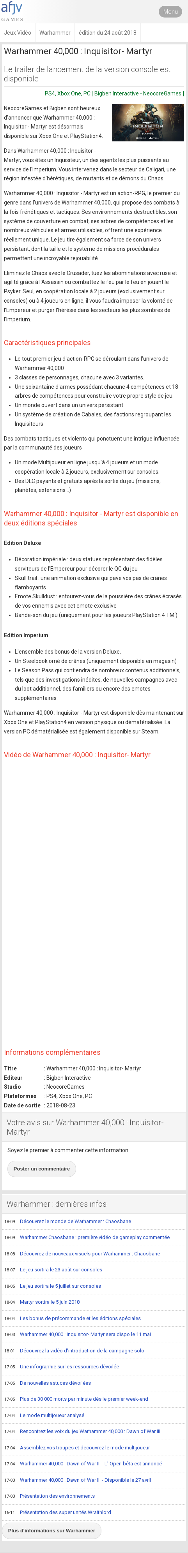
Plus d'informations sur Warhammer (51, 1531)
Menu (170, 11)
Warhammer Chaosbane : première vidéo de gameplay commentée (87, 1238)
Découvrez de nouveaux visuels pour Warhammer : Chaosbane (82, 1254)
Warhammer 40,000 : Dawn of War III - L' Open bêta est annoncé (83, 1464)
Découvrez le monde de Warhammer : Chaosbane (67, 1222)
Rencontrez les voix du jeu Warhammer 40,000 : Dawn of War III (82, 1432)
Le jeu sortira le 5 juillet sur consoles (52, 1286)
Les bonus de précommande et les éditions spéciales (72, 1319)
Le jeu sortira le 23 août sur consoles (53, 1270)
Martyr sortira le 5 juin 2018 (42, 1302)
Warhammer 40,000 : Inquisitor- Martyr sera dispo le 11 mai (77, 1335)
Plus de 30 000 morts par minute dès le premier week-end (76, 1399)
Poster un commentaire (42, 1169)
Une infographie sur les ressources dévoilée (61, 1367)
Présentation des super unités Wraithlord (57, 1513)
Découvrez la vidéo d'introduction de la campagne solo (74, 1351)
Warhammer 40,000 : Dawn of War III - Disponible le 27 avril (77, 1480)
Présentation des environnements (49, 1496)
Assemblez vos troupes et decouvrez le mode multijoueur (77, 1448)
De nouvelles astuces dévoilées (47, 1383)
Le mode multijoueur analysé (44, 1416)
